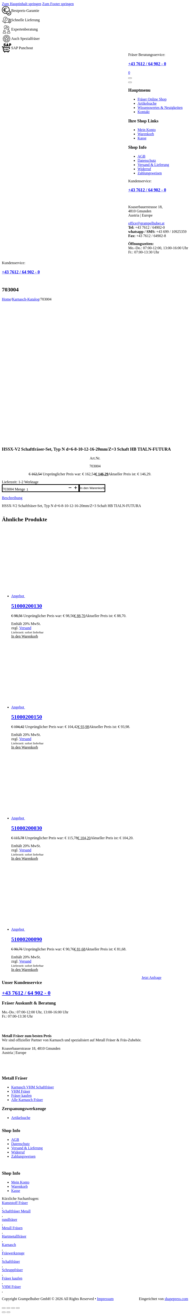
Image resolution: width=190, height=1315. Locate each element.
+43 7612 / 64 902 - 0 (147, 63)
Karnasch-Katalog (25, 299)
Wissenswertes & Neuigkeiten (160, 108)
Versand (25, 628)
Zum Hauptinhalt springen (21, 4)
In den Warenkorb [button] (24, 636)
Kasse (141, 138)
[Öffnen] (130, 78)
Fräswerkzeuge (13, 1253)
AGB (141, 156)
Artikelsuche (147, 103)
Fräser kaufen (21, 1096)
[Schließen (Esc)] (18, 1308)
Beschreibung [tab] (12, 498)
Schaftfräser (11, 1261)
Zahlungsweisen (149, 173)
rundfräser (9, 1220)
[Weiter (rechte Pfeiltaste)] (8, 1312)
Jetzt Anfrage (152, 978)
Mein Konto (146, 130)
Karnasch (9, 1245)
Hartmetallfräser (14, 1236)
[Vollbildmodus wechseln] (8, 1308)
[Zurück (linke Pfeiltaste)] (4, 1312)
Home (6, 299)
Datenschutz (146, 160)
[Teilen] (13, 1308)
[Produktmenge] (46, 489)
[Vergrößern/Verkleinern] (4, 1308)
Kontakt (143, 112)
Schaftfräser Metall (16, 1211)
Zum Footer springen (58, 4)
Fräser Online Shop (151, 99)
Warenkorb (145, 134)
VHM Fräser (20, 1091)
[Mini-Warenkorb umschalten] (129, 73)
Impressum (105, 1299)
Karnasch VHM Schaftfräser (32, 1087)
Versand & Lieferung (153, 165)
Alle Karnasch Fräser (27, 1100)
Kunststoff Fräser (15, 1203)
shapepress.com (176, 1299)
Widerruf (144, 169)
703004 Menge (14, 489)
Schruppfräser (12, 1270)
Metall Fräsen (12, 1228)
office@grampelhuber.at (146, 223)
